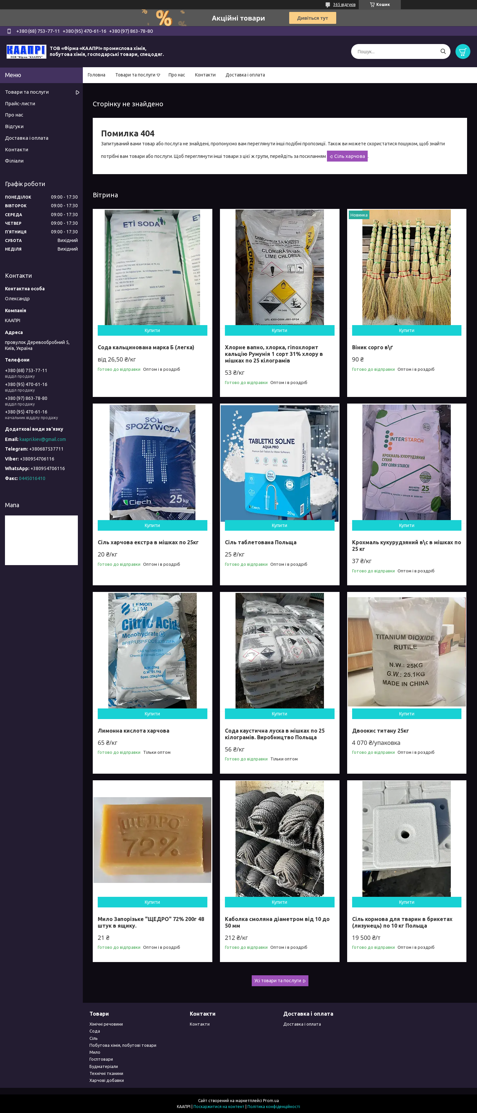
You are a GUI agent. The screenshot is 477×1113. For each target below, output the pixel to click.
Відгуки (14, 126)
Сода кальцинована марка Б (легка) (146, 347)
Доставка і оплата (245, 74)
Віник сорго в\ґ (372, 347)
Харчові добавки (106, 1080)
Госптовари (101, 1059)
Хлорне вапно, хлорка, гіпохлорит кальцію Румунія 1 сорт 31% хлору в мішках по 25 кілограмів (274, 353)
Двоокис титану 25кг (380, 731)
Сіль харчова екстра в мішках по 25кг (148, 542)
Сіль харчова (349, 156)
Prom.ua (271, 1100)
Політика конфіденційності (273, 1106)
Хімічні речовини (106, 1024)
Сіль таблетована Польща (260, 542)
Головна (96, 74)
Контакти (205, 74)
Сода (94, 1031)
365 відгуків (344, 4)
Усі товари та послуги (277, 980)
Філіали (14, 161)
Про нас (177, 74)
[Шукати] (443, 51)
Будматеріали (103, 1066)
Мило (94, 1052)
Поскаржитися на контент (218, 1106)
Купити (152, 330)
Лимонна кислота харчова (133, 731)
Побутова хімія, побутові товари (122, 1045)
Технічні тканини (106, 1073)
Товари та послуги (135, 74)
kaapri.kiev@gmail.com (43, 439)
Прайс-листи (20, 103)
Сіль (93, 1038)
